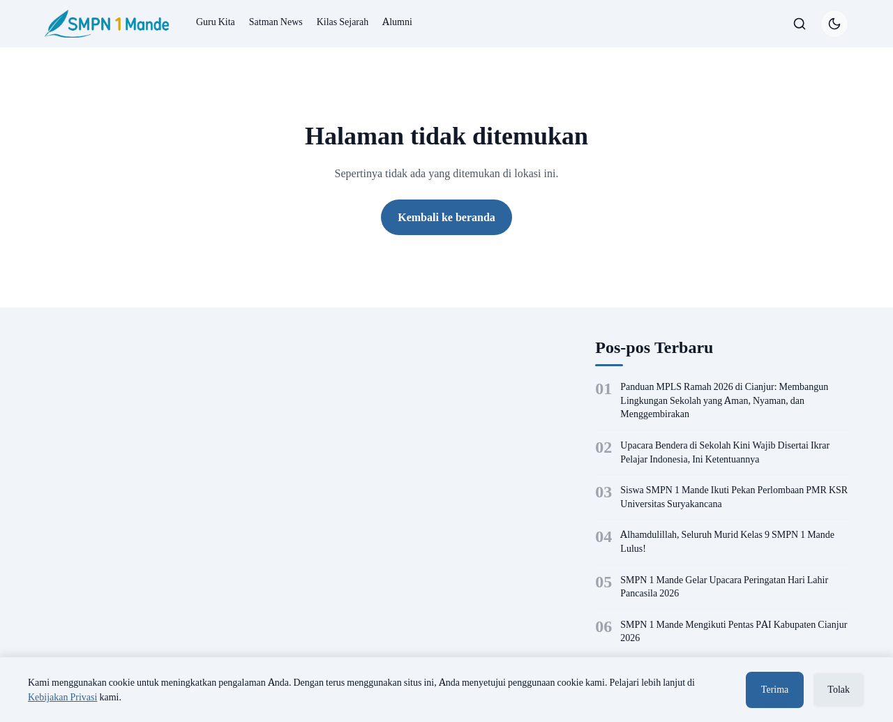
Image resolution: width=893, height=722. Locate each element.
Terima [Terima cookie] (774, 689)
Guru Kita (215, 21)
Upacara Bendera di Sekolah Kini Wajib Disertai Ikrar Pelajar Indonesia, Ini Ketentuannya (725, 452)
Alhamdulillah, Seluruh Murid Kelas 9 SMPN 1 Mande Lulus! (727, 541)
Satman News (276, 21)
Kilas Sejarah (343, 21)
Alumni (397, 21)
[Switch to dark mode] (834, 24)
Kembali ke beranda (446, 217)
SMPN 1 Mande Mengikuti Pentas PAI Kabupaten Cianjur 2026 (733, 631)
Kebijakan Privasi (62, 697)
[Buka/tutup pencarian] (799, 23)
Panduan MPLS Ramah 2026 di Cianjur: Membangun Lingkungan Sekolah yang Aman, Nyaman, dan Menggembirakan (724, 400)
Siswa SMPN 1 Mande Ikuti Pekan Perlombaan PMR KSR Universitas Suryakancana (734, 496)
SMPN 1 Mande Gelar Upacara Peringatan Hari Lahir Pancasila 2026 (724, 586)
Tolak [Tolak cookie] (838, 689)
